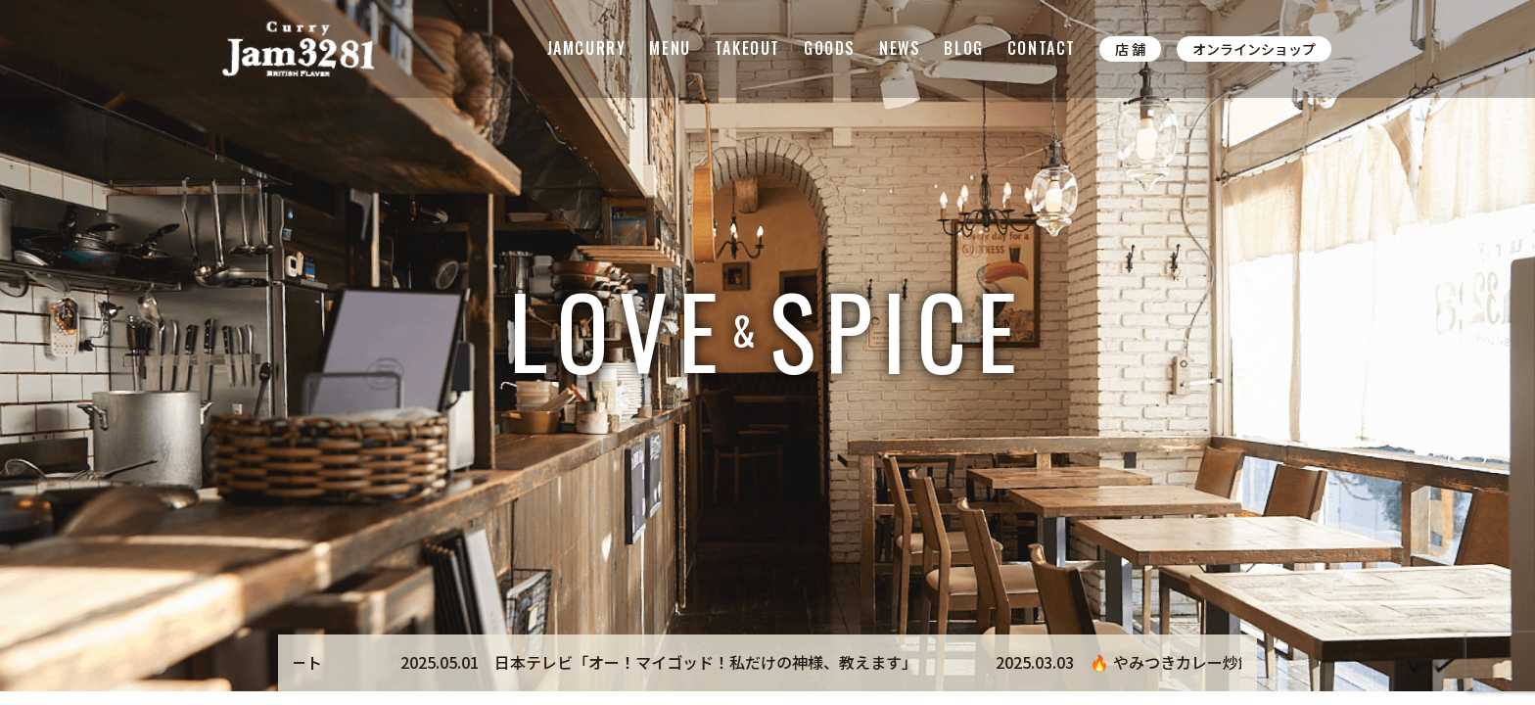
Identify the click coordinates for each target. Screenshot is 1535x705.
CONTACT (1041, 48)
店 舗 (1130, 49)
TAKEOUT (747, 48)
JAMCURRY (587, 48)
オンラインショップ (1254, 49)
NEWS (899, 48)
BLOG (963, 48)
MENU (669, 48)
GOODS (830, 48)
